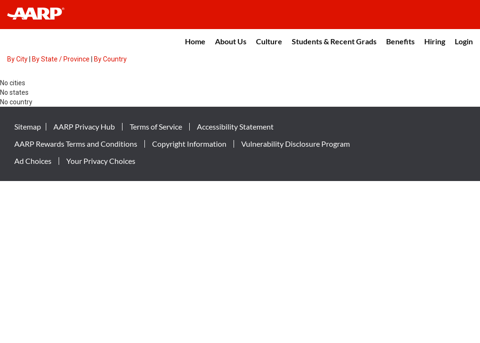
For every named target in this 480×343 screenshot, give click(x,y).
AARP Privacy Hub (84, 127)
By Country (110, 59)
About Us (230, 41)
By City (17, 59)
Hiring (434, 41)
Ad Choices (32, 161)
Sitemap (27, 127)
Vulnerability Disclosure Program (295, 144)
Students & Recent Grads (334, 41)
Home (195, 41)
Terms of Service (156, 127)
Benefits (400, 41)
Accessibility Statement (235, 127)
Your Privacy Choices (100, 161)
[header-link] (40, 14)
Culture (269, 41)
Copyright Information (189, 144)
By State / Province (61, 59)
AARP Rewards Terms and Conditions (75, 144)
